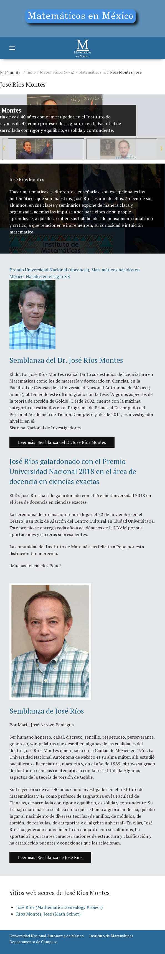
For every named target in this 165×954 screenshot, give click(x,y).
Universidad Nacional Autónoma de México (46, 935)
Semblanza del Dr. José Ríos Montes (66, 360)
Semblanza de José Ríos (46, 711)
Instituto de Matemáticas (111, 935)
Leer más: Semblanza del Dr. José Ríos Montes (62, 442)
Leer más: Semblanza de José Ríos (50, 857)
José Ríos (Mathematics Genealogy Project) (59, 907)
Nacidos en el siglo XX (48, 276)
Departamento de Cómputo (33, 941)
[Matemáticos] (82, 48)
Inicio (31, 72)
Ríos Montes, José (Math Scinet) (48, 914)
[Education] (82, 18)
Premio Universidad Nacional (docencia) (49, 270)
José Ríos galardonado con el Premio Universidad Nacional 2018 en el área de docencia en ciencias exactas (72, 471)
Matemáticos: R (92, 72)
